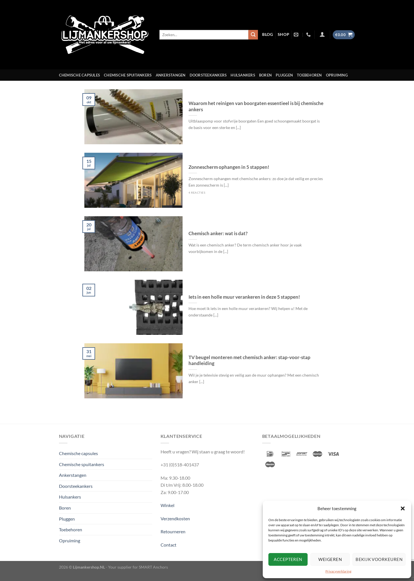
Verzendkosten (175, 518)
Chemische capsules (79, 75)
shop (284, 34)
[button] (403, 508)
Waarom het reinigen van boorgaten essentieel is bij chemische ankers (256, 106)
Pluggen (284, 75)
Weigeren (330, 559)
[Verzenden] (253, 35)
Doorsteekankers (208, 75)
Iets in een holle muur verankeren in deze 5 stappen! (244, 297)
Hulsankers (243, 75)
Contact (168, 544)
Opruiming (337, 75)
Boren (265, 75)
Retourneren (173, 531)
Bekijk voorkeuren (379, 559)
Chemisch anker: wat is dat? (218, 233)
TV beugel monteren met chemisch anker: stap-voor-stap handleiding (249, 360)
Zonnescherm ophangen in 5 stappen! (229, 167)
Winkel (167, 505)
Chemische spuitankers (128, 75)
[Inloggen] (322, 34)
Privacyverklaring (338, 571)
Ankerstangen (171, 75)
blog (267, 34)
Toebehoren (309, 75)
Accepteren (288, 559)
